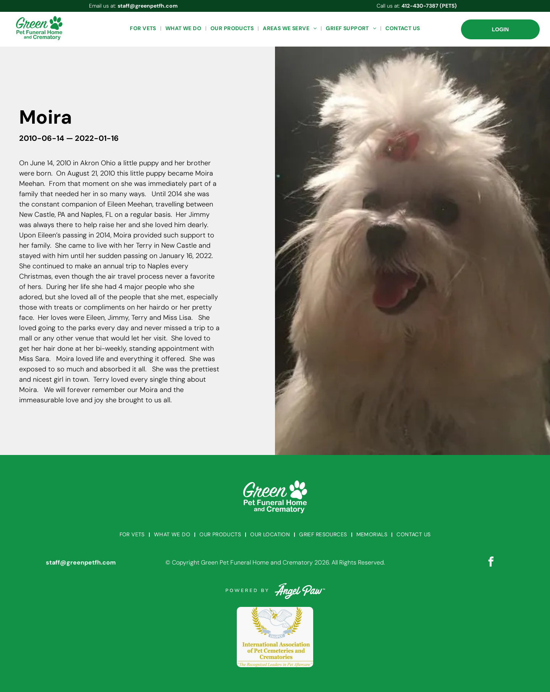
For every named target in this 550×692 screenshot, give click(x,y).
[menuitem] (143, 28)
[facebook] (490, 562)
